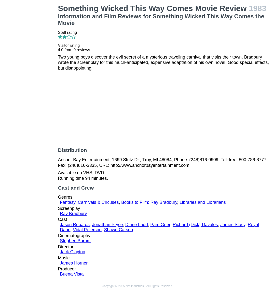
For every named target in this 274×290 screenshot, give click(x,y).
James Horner (74, 263)
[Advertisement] (30, 77)
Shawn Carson (118, 229)
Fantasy (67, 202)
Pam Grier (160, 224)
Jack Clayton (72, 251)
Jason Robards (75, 224)
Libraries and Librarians (203, 202)
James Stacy (232, 224)
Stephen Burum (75, 240)
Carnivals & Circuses (98, 202)
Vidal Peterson (87, 229)
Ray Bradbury (73, 213)
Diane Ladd (136, 224)
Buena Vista (72, 274)
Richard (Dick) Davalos (195, 224)
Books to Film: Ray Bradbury (149, 202)
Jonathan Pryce (107, 224)
